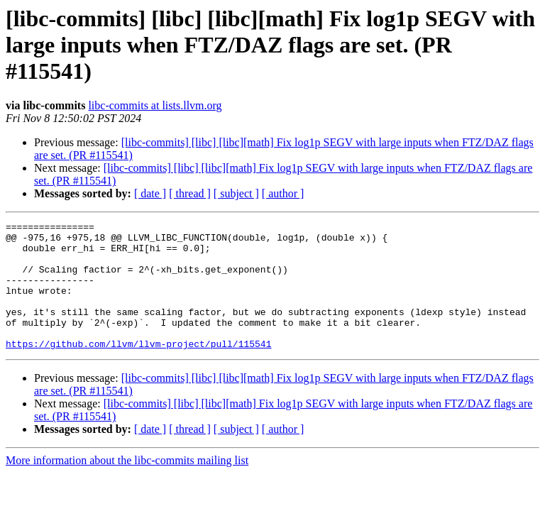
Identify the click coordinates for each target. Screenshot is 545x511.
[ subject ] (236, 193)
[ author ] (283, 193)
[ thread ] (190, 193)
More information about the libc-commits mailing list (127, 486)
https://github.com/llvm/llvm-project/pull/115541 (138, 369)
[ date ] (150, 193)
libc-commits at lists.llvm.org (154, 105)
